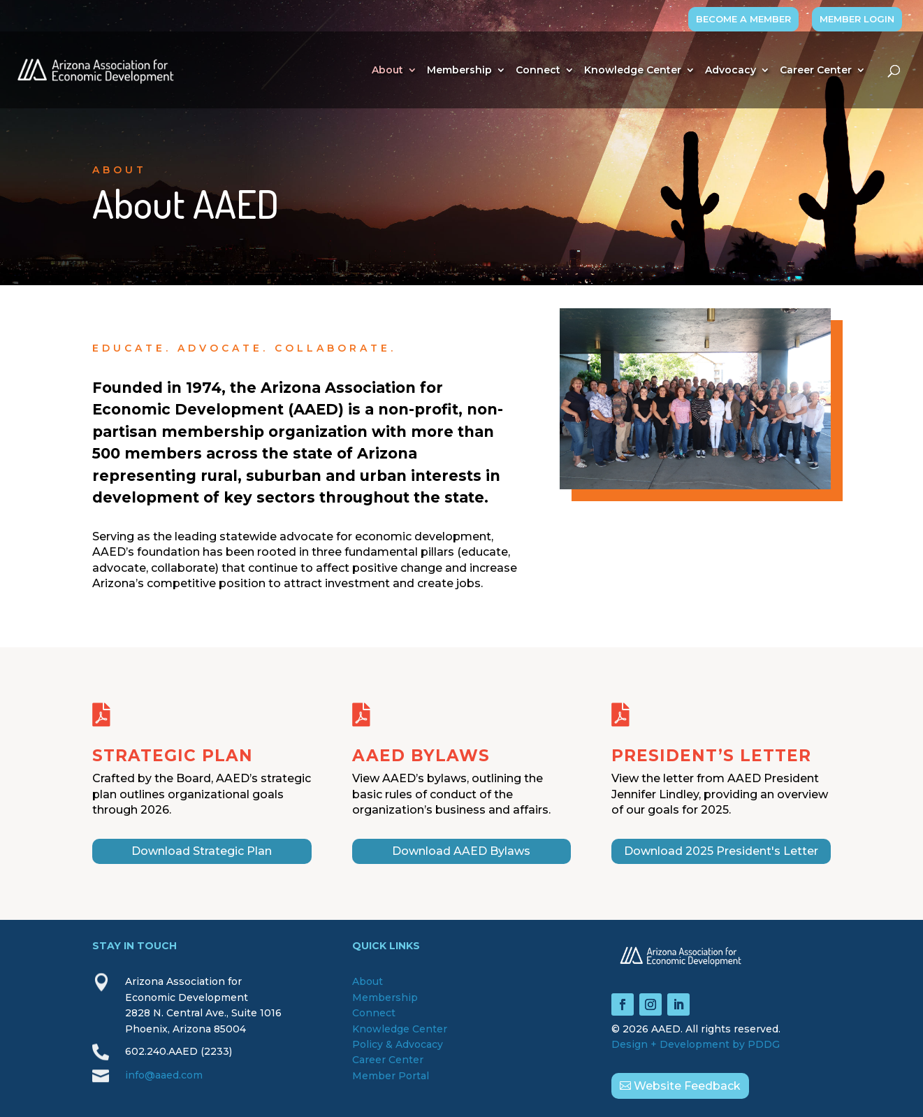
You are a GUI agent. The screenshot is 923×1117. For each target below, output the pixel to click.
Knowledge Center (632, 70)
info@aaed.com (164, 1075)
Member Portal (390, 1075)
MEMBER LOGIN (857, 18)
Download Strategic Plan (201, 851)
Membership (459, 70)
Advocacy (730, 70)
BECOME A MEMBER (743, 18)
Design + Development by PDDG (695, 1044)
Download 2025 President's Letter (721, 851)
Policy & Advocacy (397, 1044)
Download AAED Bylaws (461, 851)
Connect (538, 70)
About (387, 70)
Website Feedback (687, 1086)
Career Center (816, 70)
